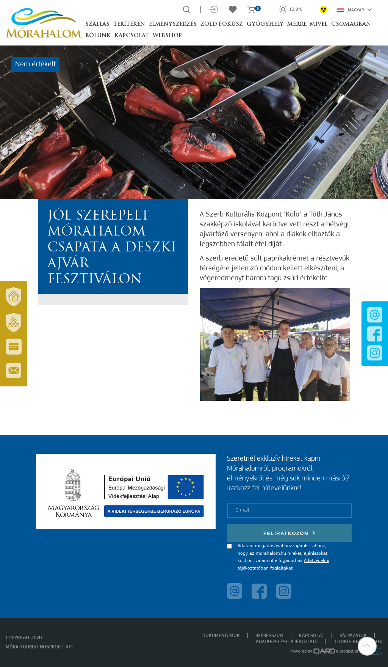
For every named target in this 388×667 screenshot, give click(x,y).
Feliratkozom (289, 533)
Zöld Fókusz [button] (221, 24)
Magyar (354, 9)
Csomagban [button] (351, 24)
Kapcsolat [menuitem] (311, 635)
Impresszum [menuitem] (269, 635)
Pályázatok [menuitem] (353, 635)
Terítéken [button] (129, 24)
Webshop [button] (167, 36)
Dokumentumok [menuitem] (221, 635)
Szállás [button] (97, 24)
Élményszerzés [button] (173, 24)
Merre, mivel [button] (307, 24)
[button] (367, 646)
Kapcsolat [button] (131, 36)
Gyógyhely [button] (265, 24)
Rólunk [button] (98, 36)
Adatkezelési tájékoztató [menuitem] (287, 641)
